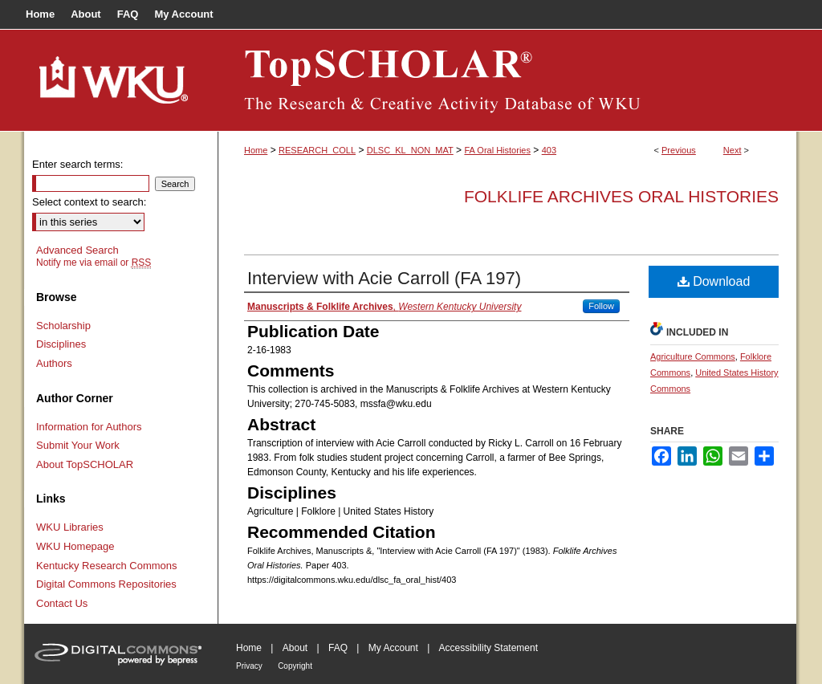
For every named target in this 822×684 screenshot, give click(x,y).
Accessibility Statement (488, 647)
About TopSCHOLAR (84, 464)
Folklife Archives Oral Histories (621, 196)
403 (549, 150)
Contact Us (61, 603)
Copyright (295, 666)
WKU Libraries (70, 527)
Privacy (249, 666)
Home (255, 150)
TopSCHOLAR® (507, 80)
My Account (393, 647)
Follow (601, 306)
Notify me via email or (93, 262)
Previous (678, 150)
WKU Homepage (75, 546)
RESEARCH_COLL (317, 150)
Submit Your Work (78, 445)
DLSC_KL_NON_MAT (410, 150)
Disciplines (61, 344)
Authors (54, 363)
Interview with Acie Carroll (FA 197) (384, 278)
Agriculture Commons (692, 356)
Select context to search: (89, 202)
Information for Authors (89, 427)
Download (714, 281)
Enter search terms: (77, 164)
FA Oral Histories (497, 150)
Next (732, 150)
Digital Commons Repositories (106, 584)
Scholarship (63, 326)
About (295, 647)
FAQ (338, 647)
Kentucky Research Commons (106, 566)
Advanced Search (77, 250)
